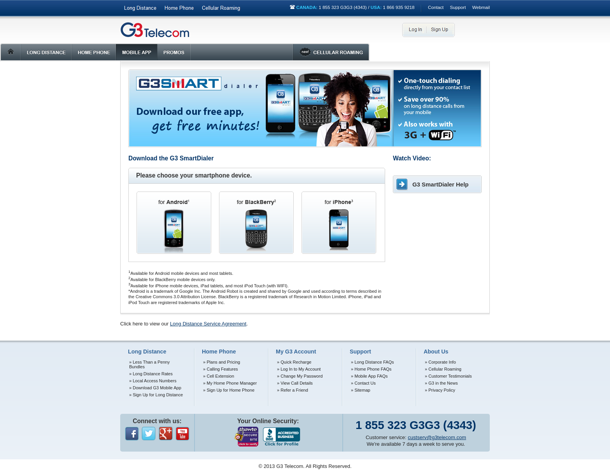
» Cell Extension (218, 376)
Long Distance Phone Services (140, 8)
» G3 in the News (441, 383)
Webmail (481, 7)
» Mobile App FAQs (369, 376)
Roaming (331, 52)
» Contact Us (363, 383)
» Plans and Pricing (221, 362)
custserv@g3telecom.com (437, 437)
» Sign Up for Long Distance (156, 394)
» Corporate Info (440, 362)
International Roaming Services (221, 8)
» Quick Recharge (294, 362)
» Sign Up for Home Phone (228, 390)
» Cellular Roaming (443, 369)
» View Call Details (295, 383)
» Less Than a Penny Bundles (149, 364)
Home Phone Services (179, 8)
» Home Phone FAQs (371, 369)
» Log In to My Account (299, 369)
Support (458, 7)
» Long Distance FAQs (372, 362)
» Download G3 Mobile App (155, 387)
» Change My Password (300, 376)
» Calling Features (220, 369)
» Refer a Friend (292, 390)
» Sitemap (360, 390)
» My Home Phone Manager (230, 383)
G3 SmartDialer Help (440, 184)
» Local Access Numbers (153, 380)
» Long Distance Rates (151, 373)
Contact (435, 7)
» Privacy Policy (440, 390)
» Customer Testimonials (448, 376)
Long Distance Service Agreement (208, 324)
